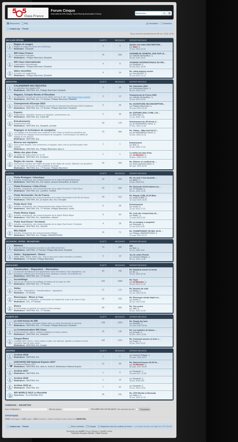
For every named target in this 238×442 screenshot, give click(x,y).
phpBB (81, 431)
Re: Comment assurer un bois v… (145, 339)
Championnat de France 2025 (143, 95)
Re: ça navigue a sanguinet (142, 222)
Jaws (135, 47)
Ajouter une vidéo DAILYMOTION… (145, 45)
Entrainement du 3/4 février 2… (143, 122)
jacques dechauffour (60, 182)
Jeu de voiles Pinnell (139, 255)
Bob (134, 145)
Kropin (135, 341)
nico (55, 200)
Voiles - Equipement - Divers (29, 254)
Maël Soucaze (101, 433)
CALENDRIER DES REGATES (30, 85)
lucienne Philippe (140, 257)
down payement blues (142, 164)
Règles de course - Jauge (28, 161)
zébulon (54, 217)
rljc (134, 272)
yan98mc (44, 191)
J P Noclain (45, 99)
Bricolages (12, 265)
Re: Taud (133, 280)
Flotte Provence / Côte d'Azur (30, 186)
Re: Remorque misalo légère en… (144, 297)
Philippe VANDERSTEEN (51, 235)
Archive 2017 (21, 370)
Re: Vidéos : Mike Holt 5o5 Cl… (143, 130)
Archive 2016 (21, 378)
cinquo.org (15, 426)
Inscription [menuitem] (153, 23)
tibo (51, 200)
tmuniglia (62, 200)
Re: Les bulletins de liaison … (143, 330)
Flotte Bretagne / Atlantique (29, 177)
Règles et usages (23, 44)
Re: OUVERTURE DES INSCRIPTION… (147, 104)
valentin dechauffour (141, 56)
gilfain (135, 180)
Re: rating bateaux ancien (141, 71)
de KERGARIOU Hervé (143, 124)
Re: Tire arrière (136, 306)
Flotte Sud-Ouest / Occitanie (29, 221)
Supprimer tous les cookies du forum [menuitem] (116, 426)
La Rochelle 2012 (35, 395)
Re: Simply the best (138, 321)
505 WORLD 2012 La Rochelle (30, 392)
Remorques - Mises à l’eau (28, 297)
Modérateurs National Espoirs (68, 366)
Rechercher (164, 13)
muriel (71, 208)
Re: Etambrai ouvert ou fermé (143, 270)
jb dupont (44, 157)
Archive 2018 (21, 354)
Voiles (17, 288)
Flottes (10, 173)
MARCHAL (81, 419)
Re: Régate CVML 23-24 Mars (142, 195)
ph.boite (53, 126)
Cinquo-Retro (21, 338)
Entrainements (136, 204)
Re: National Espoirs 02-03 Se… (144, 362)
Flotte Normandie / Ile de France (31, 195)
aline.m (61, 149)
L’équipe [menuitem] (92, 426)
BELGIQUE (20, 230)
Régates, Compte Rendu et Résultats (34, 94)
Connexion (10, 405)
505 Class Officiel (15, 40)
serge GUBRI (138, 198)
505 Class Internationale (27, 62)
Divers (17, 306)
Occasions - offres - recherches (22, 242)
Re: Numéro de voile (138, 289)
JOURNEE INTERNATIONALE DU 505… (147, 62)
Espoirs (18, 112)
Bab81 (135, 215)
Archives (10, 351)
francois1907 (138, 73)
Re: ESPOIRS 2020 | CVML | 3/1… (144, 113)
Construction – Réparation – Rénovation (36, 269)
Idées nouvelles (22, 71)
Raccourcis (15, 23)
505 (131, 246)
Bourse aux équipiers (26, 142)
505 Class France (23, 53)
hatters (136, 395)
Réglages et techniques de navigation (35, 130)
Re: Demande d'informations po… (145, 187)
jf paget (43, 345)
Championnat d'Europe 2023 (29, 103)
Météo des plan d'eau (25, 152)
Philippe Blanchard (34, 58)
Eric (37, 90)
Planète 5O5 (12, 317)
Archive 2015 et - (23, 385)
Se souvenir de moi (128, 409)
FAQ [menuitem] (26, 23)
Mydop (136, 291)
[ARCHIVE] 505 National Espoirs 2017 (35, 362)
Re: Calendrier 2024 (138, 86)
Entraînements (22, 121)
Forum (26, 426)
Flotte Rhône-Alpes (24, 213)
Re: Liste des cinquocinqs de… (143, 213)
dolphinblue (45, 217)
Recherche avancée (169, 13)
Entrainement (135, 143)
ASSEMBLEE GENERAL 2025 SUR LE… (147, 53)
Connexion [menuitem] (167, 23)
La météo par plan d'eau (140, 153)
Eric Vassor (45, 182)
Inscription (25, 405)
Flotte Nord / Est (23, 204)
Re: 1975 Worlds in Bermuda (142, 393)
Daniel (135, 300)
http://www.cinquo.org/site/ (79, 97)
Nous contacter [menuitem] (77, 426)
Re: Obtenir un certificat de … (143, 162)
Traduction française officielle (82, 433)
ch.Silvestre (138, 155)
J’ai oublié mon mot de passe (103, 409)
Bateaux (18, 245)
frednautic (137, 224)
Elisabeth (29, 49)
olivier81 (44, 226)
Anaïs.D (51, 366)
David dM (44, 117)
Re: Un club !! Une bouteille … (143, 178)
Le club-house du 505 (26, 320)
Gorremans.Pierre (140, 88)
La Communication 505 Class (30, 329)
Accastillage (21, 279)
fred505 (52, 191)
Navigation (11, 82)
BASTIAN (30, 90)
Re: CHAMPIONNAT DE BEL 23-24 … (146, 231)
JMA (135, 308)
